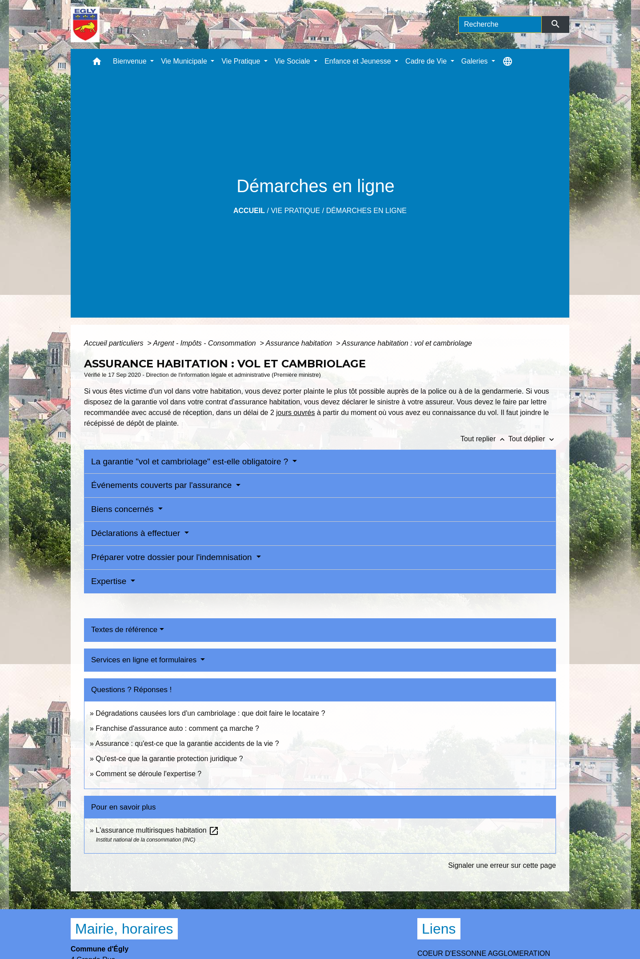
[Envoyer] (556, 24)
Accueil (249, 210)
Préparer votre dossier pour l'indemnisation (172, 557)
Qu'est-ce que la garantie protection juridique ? (169, 758)
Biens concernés (123, 509)
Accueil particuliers (114, 343)
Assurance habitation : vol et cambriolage (407, 343)
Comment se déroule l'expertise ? (148, 774)
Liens (439, 929)
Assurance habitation (300, 343)
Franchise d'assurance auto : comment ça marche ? (177, 728)
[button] (96, 63)
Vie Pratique (295, 210)
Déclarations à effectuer (137, 533)
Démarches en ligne (366, 210)
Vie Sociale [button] (293, 61)
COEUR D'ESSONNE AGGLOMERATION (483, 953)
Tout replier (484, 439)
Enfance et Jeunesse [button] (358, 61)
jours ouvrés (295, 412)
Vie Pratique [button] (241, 61)
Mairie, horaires (124, 929)
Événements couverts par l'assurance (162, 485)
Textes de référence (124, 629)
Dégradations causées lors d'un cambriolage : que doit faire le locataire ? (210, 713)
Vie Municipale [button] (185, 61)
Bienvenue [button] (130, 61)
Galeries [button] (475, 61)
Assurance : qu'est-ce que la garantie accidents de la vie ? (187, 743)
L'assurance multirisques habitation (157, 830)
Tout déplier (532, 439)
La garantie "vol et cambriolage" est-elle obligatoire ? (191, 461)
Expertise (109, 581)
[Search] (500, 24)
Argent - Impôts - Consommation (205, 343)
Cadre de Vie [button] (427, 61)
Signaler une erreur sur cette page (502, 865)
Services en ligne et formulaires (145, 660)
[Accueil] (85, 24)
